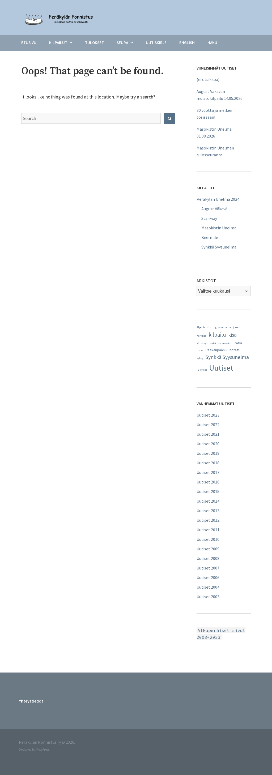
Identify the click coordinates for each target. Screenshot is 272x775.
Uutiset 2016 (208, 482)
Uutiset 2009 (208, 548)
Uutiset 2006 (208, 577)
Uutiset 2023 (208, 415)
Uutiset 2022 (208, 424)
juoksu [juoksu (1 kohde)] (237, 327)
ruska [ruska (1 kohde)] (200, 350)
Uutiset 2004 (208, 587)
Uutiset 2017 (208, 472)
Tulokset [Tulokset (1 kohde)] (202, 369)
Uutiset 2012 (208, 520)
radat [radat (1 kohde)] (213, 343)
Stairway (209, 218)
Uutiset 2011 (208, 529)
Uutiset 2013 (208, 510)
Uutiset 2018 (208, 462)
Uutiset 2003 (208, 596)
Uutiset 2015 (208, 491)
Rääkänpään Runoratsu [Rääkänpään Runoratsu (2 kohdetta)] (223, 350)
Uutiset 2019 (208, 453)
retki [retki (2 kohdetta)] (238, 343)
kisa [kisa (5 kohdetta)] (232, 335)
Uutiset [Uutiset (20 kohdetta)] (221, 368)
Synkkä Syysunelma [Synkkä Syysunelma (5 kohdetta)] (227, 357)
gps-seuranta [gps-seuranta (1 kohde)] (223, 327)
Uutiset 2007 (208, 568)
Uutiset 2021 (208, 434)
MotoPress (42, 749)
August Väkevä (214, 208)
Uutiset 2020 (208, 443)
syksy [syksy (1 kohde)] (200, 358)
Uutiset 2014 (208, 501)
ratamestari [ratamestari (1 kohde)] (225, 343)
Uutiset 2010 (208, 539)
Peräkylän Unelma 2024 (218, 199)
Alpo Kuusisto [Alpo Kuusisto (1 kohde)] (205, 327)
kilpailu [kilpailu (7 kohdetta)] (217, 334)
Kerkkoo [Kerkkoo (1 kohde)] (201, 335)
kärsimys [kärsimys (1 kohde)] (202, 343)
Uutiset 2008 (208, 558)
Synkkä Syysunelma (218, 247)
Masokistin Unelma (218, 227)
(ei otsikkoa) (208, 79)
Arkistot (206, 280)
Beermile (209, 237)
